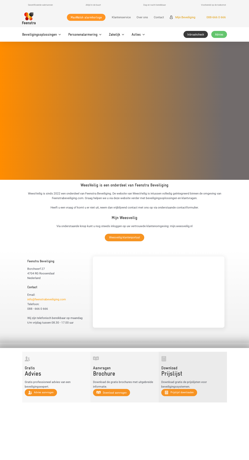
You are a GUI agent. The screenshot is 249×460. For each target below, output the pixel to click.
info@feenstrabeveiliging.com (46, 299)
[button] (86, 17)
